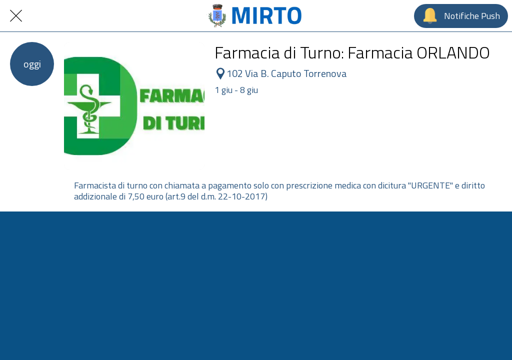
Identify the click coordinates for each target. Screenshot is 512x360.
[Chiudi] (16, 16)
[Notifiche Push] (461, 16)
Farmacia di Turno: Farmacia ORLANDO (352, 52)
